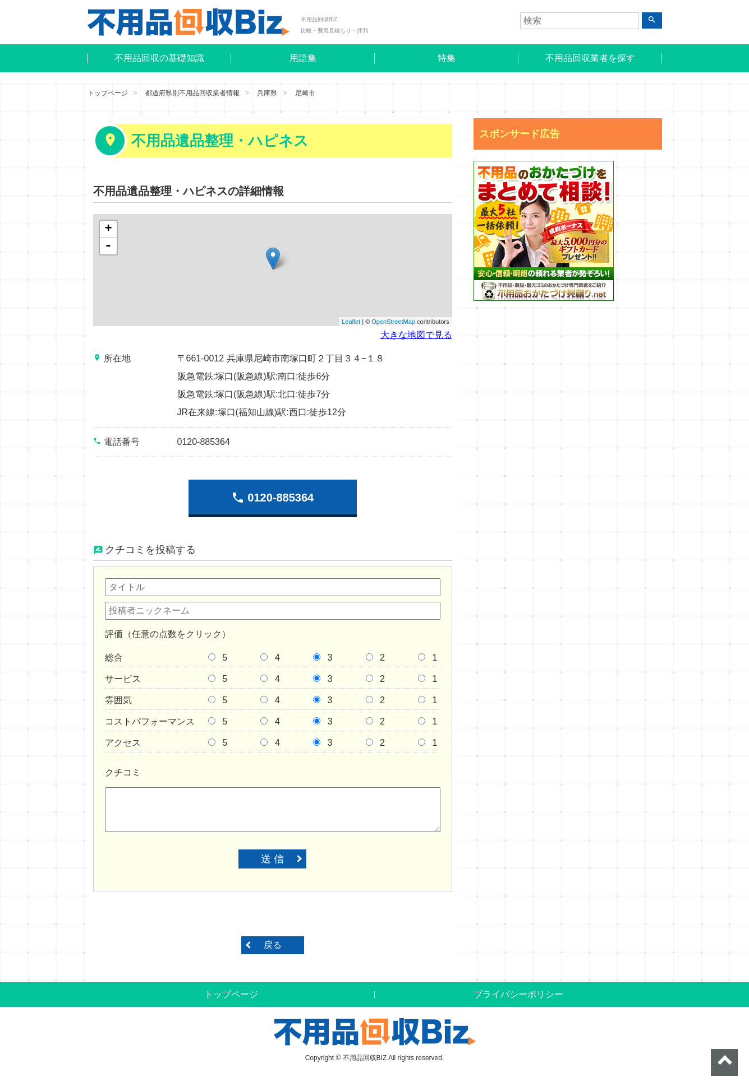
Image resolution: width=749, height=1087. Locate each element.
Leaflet (351, 321)
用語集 (303, 58)
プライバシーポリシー (518, 994)
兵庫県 (267, 93)
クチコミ (123, 772)
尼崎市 (305, 93)
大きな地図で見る (416, 335)
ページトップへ (724, 1062)
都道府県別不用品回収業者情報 (192, 93)
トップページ (108, 93)
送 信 (272, 859)
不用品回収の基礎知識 (159, 58)
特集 (447, 58)
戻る (273, 945)
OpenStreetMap (393, 321)
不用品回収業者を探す (590, 58)
